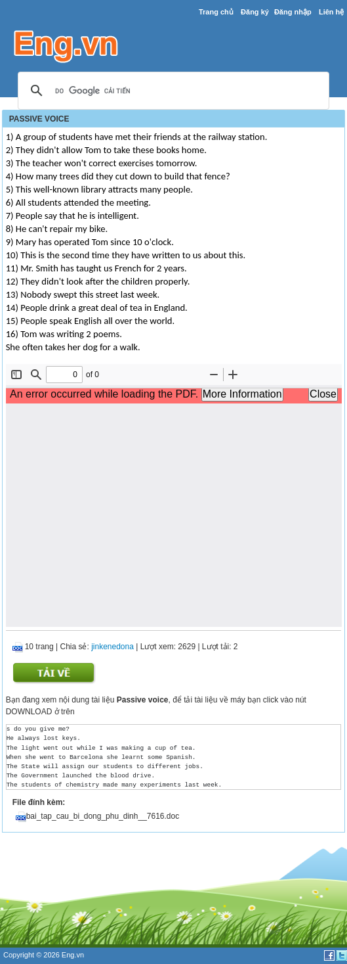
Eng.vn (73, 955)
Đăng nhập (293, 12)
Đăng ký (255, 12)
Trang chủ (216, 12)
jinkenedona (112, 646)
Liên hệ (331, 12)
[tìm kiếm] (172, 91)
